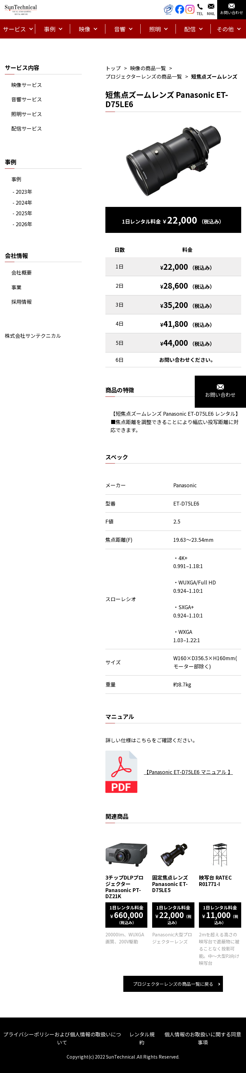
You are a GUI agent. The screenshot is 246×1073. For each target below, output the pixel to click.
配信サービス (26, 128)
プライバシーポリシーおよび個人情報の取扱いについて (62, 1038)
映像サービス (26, 85)
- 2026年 (22, 224)
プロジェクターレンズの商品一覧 (143, 76)
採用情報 (21, 301)
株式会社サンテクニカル (33, 335)
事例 (16, 179)
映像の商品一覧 (148, 68)
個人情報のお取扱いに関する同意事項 (202, 1038)
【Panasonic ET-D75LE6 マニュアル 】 (188, 772)
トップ (113, 68)
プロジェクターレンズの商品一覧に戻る (173, 984)
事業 (16, 287)
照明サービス (26, 114)
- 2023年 (22, 191)
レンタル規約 (142, 1038)
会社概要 (21, 272)
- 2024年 (22, 202)
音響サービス (26, 99)
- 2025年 (22, 213)
